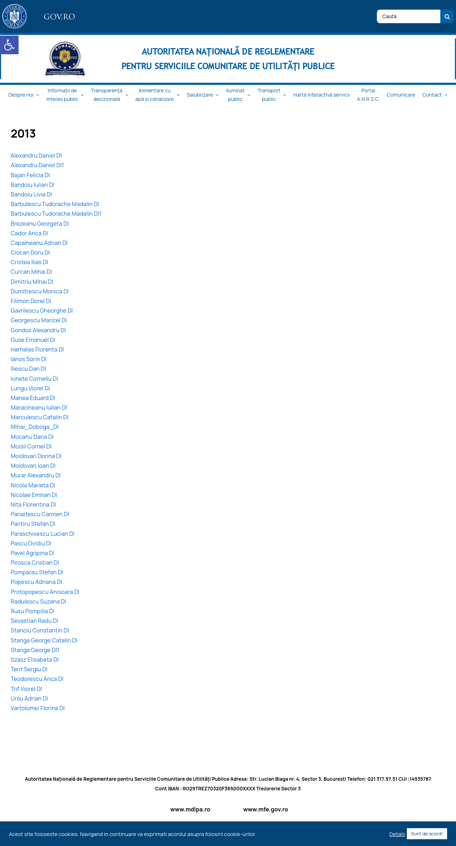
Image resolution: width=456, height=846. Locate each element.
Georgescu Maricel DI (39, 320)
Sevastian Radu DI (34, 621)
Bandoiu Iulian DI (33, 185)
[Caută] (408, 16)
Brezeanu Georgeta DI (40, 223)
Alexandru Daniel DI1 (37, 165)
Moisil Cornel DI (31, 446)
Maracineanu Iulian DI (39, 407)
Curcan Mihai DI (31, 272)
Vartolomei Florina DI (38, 708)
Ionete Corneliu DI (34, 379)
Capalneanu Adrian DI (39, 243)
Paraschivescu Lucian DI (42, 534)
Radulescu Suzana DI (38, 601)
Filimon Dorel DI (31, 301)
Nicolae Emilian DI (34, 495)
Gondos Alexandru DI (38, 330)
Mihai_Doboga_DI (34, 427)
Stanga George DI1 (35, 650)
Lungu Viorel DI (30, 388)
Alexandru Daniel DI (36, 155)
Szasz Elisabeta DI (35, 659)
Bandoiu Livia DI (31, 194)
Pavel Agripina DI (33, 553)
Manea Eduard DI (33, 398)
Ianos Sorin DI (29, 359)
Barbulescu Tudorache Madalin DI (55, 204)
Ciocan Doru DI (30, 252)
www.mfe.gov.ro (265, 809)
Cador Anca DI (29, 233)
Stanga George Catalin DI (44, 640)
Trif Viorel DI (26, 689)
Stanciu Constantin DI (40, 630)
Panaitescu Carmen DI (40, 514)
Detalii (397, 834)
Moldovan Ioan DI (33, 466)
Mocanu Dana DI (32, 437)
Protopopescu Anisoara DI (45, 592)
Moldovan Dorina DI (36, 456)
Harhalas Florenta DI (37, 349)
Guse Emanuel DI (33, 340)
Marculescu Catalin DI (39, 417)
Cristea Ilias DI (29, 262)
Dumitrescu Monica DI (40, 291)
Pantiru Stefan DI (33, 524)
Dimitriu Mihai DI (32, 282)
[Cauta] (447, 16)
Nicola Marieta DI (33, 485)
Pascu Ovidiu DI (31, 543)
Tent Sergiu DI (29, 669)
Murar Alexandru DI (36, 475)
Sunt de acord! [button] (427, 833)
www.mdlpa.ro (190, 809)
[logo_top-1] (39, 7)
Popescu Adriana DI (36, 582)
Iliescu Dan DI (28, 369)
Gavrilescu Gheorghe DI (42, 310)
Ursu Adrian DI (29, 698)
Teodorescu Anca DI (37, 679)
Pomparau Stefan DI (37, 572)
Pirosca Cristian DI (35, 562)
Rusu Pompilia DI (33, 611)
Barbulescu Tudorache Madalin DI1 (56, 213)
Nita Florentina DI (33, 504)
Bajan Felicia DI (30, 175)
